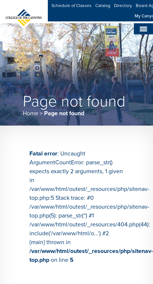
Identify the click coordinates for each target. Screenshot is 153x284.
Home (30, 113)
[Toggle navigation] (143, 28)
